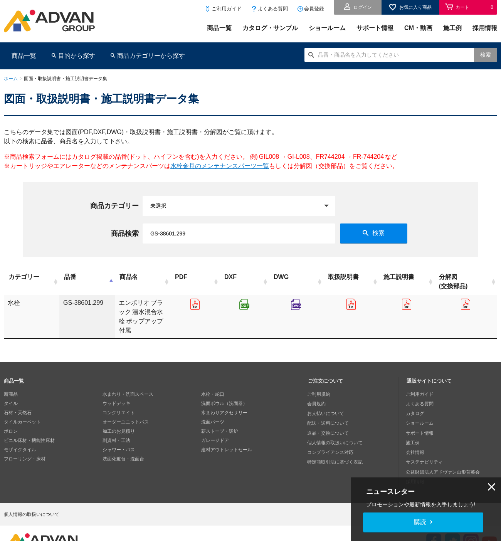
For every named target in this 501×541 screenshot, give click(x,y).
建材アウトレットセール (226, 431)
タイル (11, 385)
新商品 (11, 375)
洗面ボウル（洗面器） (224, 385)
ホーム (11, 78)
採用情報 (484, 28)
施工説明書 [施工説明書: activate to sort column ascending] (428, 277)
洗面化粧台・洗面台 (123, 440)
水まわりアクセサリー (224, 394)
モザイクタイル (20, 431)
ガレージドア (215, 422)
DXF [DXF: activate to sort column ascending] (285, 277)
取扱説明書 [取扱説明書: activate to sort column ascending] (383, 277)
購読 (420, 522)
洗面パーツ (212, 403)
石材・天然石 (18, 394)
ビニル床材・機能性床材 (29, 422)
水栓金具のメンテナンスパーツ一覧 (219, 166)
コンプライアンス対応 (331, 431)
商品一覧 (219, 28)
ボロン (11, 412)
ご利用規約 (319, 375)
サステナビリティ (425, 440)
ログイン (362, 7)
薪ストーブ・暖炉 (219, 412)
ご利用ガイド (227, 9)
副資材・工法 (116, 422)
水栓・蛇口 (212, 375)
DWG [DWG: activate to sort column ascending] (331, 277)
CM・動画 (418, 28)
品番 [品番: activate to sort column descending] (59, 277)
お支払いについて (326, 394)
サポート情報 (374, 28)
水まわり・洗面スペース (128, 375)
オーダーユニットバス (126, 403)
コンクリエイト (119, 394)
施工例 (452, 28)
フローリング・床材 (24, 440)
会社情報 (416, 431)
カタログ (416, 394)
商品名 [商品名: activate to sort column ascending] (143, 277)
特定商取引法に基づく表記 (335, 440)
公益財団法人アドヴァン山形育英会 (444, 449)
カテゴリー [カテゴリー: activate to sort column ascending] (23, 277)
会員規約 (317, 385)
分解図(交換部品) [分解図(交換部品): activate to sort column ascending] (471, 281)
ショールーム (327, 28)
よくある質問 (273, 9)
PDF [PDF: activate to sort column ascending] (241, 277)
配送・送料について (329, 403)
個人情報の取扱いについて (335, 422)
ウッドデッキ (116, 385)
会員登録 (314, 9)
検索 (485, 55)
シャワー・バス (119, 431)
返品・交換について (329, 412)
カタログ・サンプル (270, 28)
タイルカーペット (22, 403)
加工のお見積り (119, 412)
